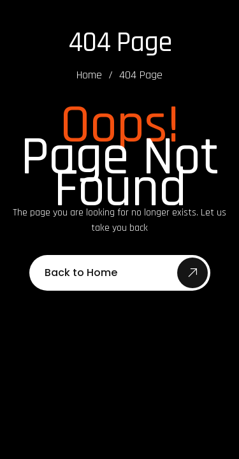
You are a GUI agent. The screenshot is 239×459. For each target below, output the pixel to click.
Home (89, 75)
